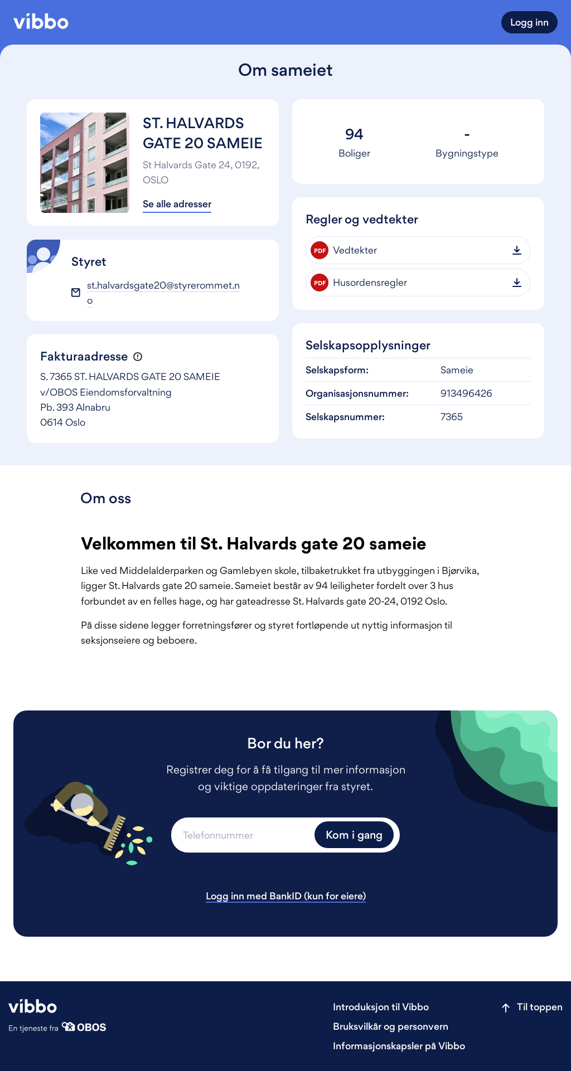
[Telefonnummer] (241, 835)
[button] (137, 357)
